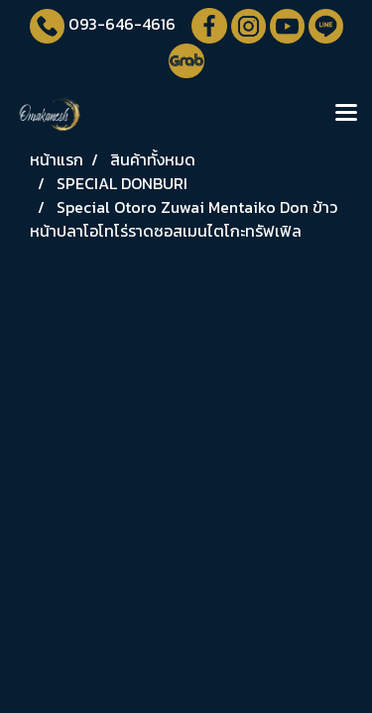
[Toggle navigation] (346, 114)
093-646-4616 (122, 24)
